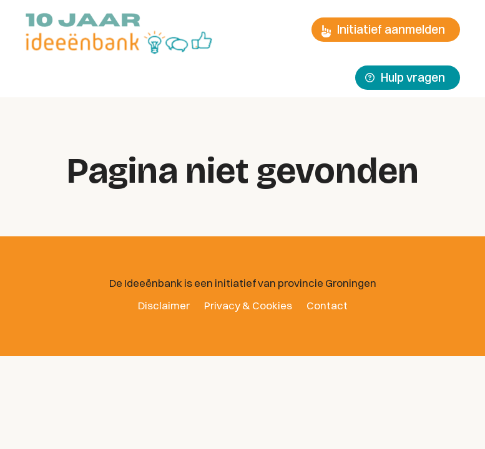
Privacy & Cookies (248, 305)
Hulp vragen (405, 77)
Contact (327, 305)
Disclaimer (164, 305)
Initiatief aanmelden (383, 29)
